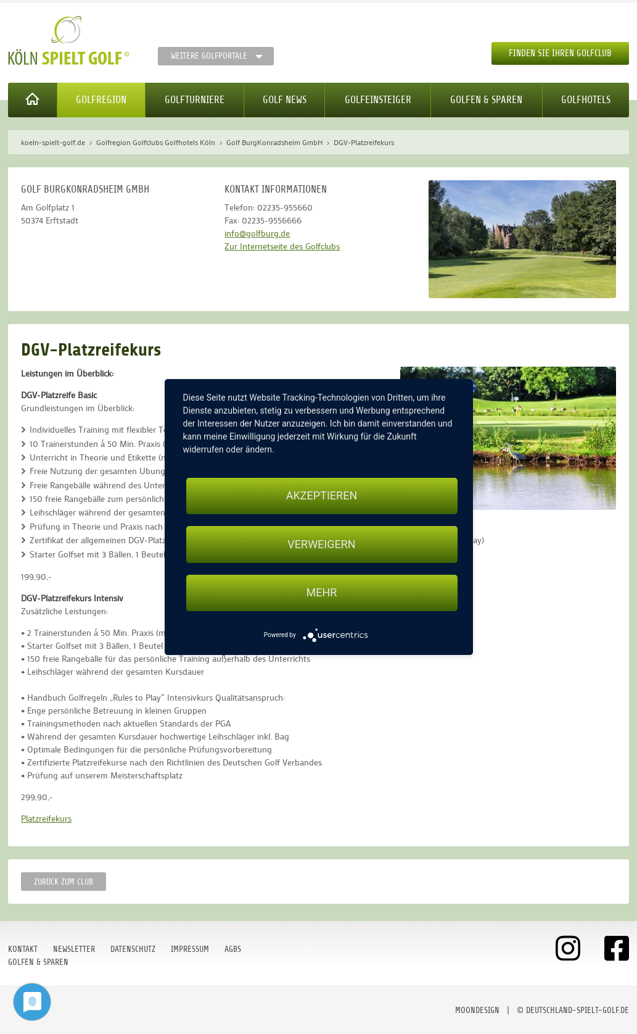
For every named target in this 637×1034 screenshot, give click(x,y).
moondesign (477, 1010)
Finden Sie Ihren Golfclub (560, 53)
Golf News (284, 100)
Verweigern (321, 544)
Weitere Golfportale (209, 55)
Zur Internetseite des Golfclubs (282, 246)
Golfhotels (585, 100)
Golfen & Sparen (486, 100)
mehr (321, 592)
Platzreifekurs (46, 818)
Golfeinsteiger (378, 100)
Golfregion (101, 100)
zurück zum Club (63, 881)
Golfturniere (194, 100)
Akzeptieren (321, 495)
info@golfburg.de (257, 233)
